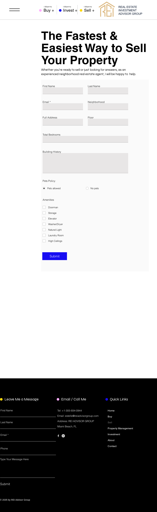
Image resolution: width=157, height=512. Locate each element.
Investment (114, 434)
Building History (52, 151)
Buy (110, 416)
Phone (4, 448)
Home (111, 410)
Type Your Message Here (14, 459)
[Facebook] (58, 435)
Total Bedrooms (51, 134)
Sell (110, 422)
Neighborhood (96, 102)
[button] (14, 9)
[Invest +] (70, 10)
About (111, 440)
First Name (49, 86)
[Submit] (54, 256)
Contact (112, 446)
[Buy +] (50, 10)
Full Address (50, 117)
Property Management (118, 428)
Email (46, 102)
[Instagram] (63, 435)
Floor (91, 117)
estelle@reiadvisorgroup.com (82, 415)
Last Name (94, 86)
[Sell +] (90, 10)
